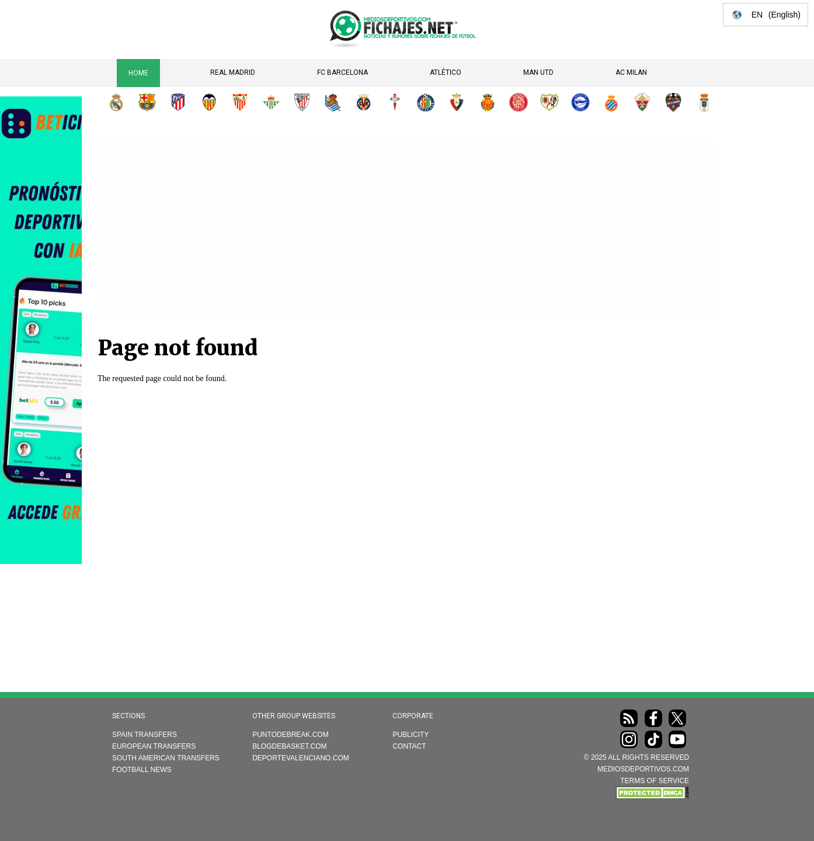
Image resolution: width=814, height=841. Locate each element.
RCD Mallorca (487, 102)
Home (138, 73)
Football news (142, 770)
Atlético (445, 72)
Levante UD (673, 102)
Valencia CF (209, 102)
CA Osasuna (456, 102)
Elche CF (642, 102)
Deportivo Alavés (580, 102)
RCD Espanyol (611, 102)
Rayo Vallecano (549, 102)
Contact (409, 746)
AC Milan (631, 72)
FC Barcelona (342, 72)
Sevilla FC (240, 102)
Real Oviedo (704, 102)
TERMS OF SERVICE (654, 781)
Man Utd (538, 72)
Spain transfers (144, 735)
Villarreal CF (363, 102)
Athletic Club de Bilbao (302, 102)
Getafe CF (425, 102)
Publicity (410, 735)
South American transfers (166, 758)
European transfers (154, 746)
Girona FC (518, 102)
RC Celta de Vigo (394, 102)
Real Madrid (232, 72)
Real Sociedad (332, 102)
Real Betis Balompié (271, 102)
